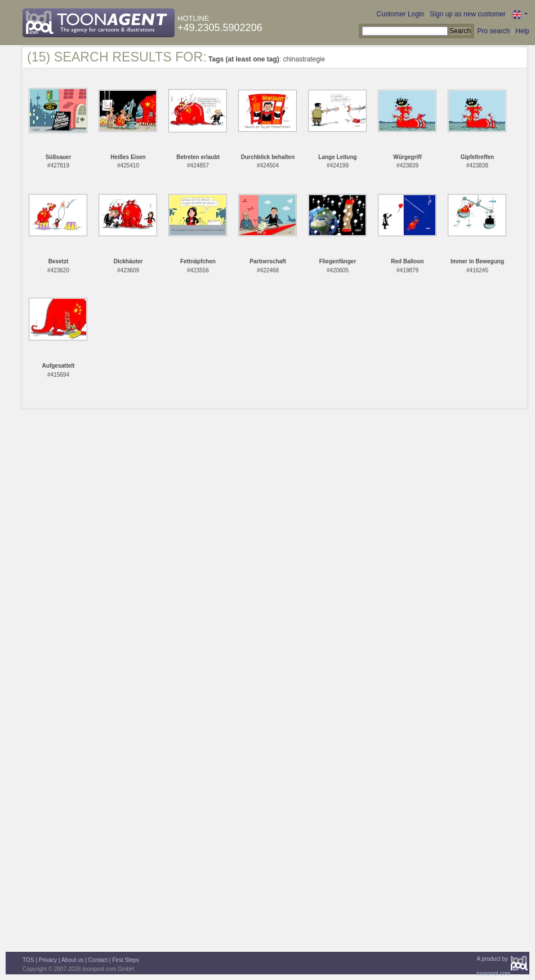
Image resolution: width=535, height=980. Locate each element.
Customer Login (401, 14)
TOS (28, 960)
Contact (98, 960)
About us (72, 960)
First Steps (125, 960)
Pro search (493, 31)
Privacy (48, 960)
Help (522, 31)
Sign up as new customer (468, 14)
